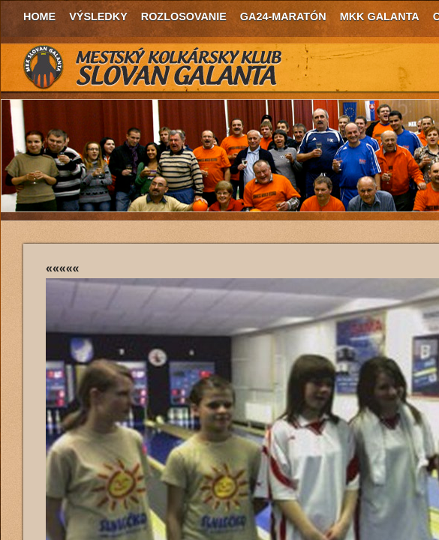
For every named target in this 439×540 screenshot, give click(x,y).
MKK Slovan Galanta (153, 68)
